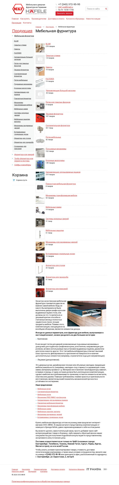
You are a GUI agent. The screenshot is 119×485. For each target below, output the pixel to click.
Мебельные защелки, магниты (49, 412)
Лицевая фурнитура (54, 114)
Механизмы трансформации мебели (61, 195)
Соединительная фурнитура (58, 125)
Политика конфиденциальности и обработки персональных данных (41, 481)
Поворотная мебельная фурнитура (61, 184)
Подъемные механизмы (56, 149)
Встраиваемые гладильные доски (60, 254)
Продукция (16, 23)
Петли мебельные (53, 137)
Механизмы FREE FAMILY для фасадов (52, 397)
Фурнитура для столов (55, 265)
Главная (38, 27)
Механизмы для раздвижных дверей (61, 242)
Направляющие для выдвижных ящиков (63, 172)
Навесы (49, 67)
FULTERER (50, 79)
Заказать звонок (64, 13)
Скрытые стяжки (53, 56)
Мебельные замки (53, 207)
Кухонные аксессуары (55, 160)
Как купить (26, 469)
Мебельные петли (44, 394)
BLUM (48, 44)
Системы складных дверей (57, 219)
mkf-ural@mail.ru (65, 7)
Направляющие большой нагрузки (60, 91)
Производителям (40, 469)
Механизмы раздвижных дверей (50, 414)
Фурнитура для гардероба (57, 277)
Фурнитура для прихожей (57, 289)
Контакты (43, 471)
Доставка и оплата (58, 469)
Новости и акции (18, 471)
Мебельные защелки (55, 230)
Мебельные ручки (44, 389)
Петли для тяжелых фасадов (58, 102)
